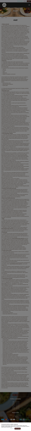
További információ (12, 428)
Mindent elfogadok (17, 428)
